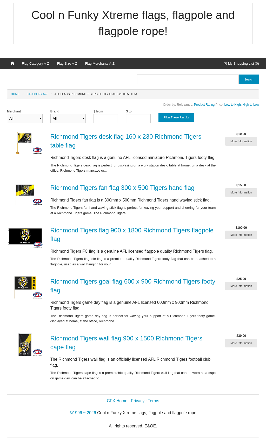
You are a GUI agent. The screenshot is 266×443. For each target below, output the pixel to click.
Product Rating (204, 104)
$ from (98, 111)
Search (248, 79)
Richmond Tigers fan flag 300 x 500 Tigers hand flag (122, 187)
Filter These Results (176, 117)
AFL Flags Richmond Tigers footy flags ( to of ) (96, 94)
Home (15, 94)
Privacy (137, 401)
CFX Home (117, 401)
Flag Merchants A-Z (100, 63)
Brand (68, 116)
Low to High (232, 104)
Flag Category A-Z (35, 63)
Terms (153, 401)
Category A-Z (37, 94)
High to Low (251, 104)
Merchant (25, 116)
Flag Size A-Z (67, 63)
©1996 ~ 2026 (83, 413)
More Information (241, 141)
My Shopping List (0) (241, 63)
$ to (128, 111)
